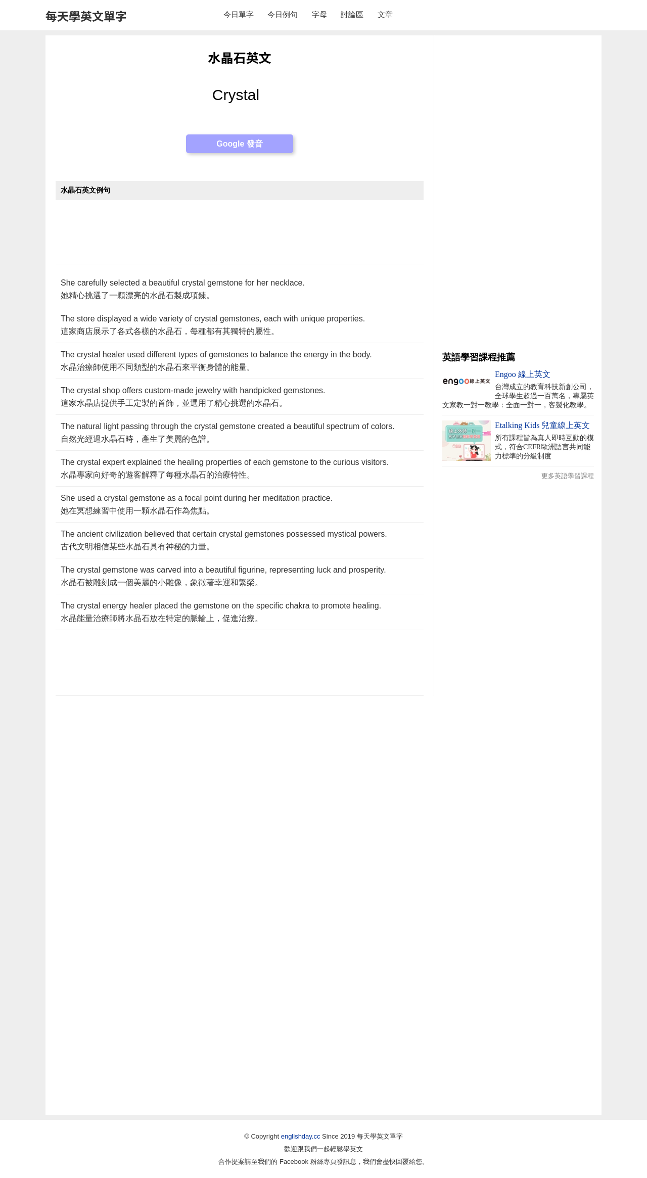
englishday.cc (300, 1136)
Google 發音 (239, 143)
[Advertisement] (240, 237)
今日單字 (238, 14)
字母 (319, 14)
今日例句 (282, 14)
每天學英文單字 (86, 15)
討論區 (352, 14)
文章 (385, 14)
